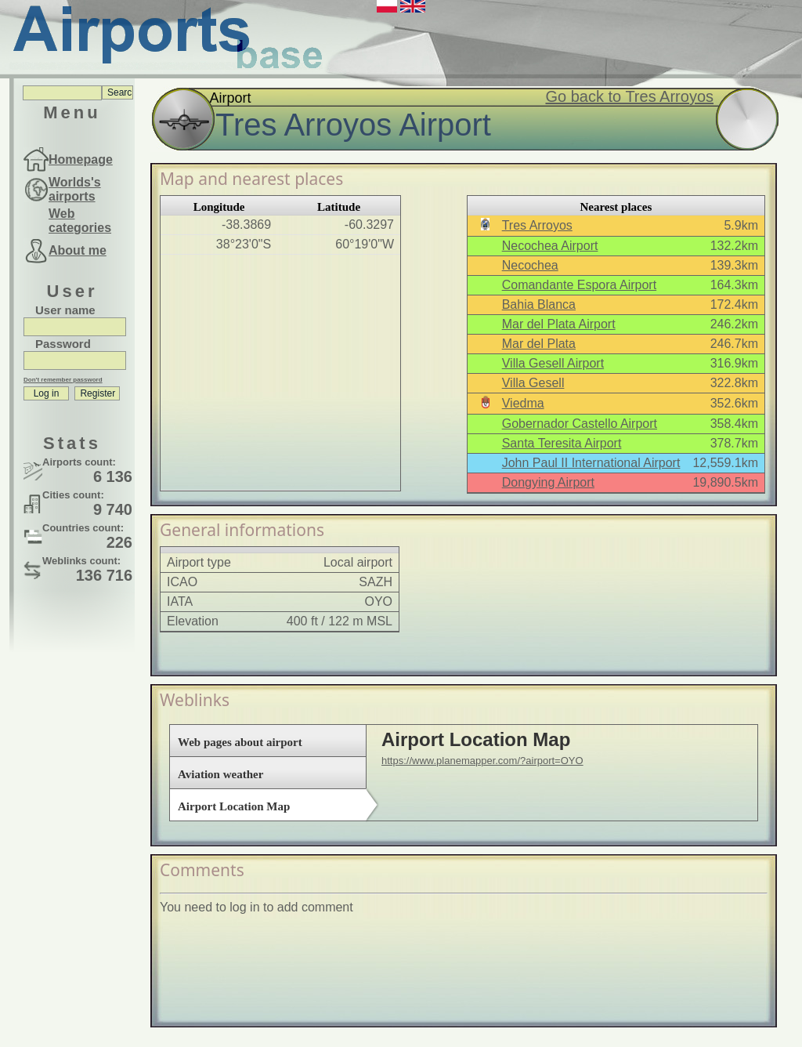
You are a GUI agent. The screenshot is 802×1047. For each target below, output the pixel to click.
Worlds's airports (75, 189)
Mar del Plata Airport (559, 324)
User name (65, 310)
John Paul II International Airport (591, 462)
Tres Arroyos (537, 225)
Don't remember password (63, 379)
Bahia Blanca (539, 304)
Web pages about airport (240, 742)
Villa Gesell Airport (553, 363)
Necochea (530, 265)
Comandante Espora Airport (579, 285)
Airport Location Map (234, 806)
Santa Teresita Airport (562, 443)
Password (63, 343)
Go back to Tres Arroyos (629, 96)
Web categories (80, 220)
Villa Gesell (533, 382)
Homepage (81, 159)
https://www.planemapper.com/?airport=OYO (482, 760)
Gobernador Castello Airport (579, 423)
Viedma (523, 403)
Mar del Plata (539, 343)
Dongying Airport (548, 482)
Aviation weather (220, 774)
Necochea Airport (550, 245)
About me (78, 250)
